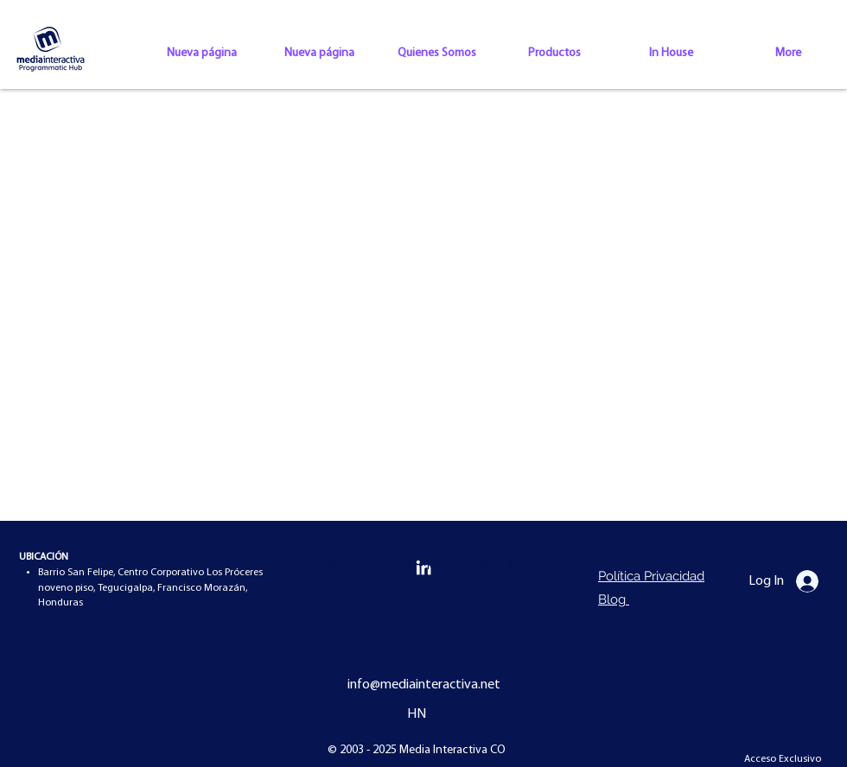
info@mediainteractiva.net (423, 685)
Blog (613, 599)
